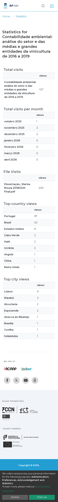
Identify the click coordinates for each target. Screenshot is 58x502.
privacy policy (42, 486)
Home (6, 16)
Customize (8, 491)
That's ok (42, 497)
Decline (15, 497)
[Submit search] (43, 5)
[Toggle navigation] (52, 6)
